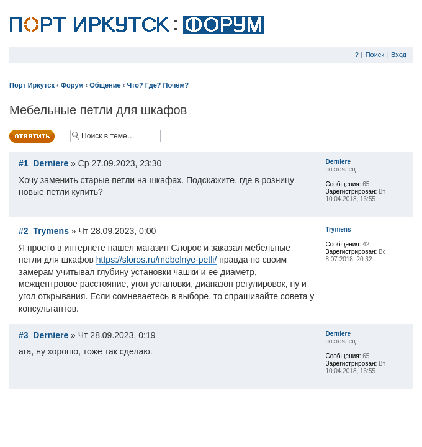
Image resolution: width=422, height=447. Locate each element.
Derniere (50, 163)
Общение (104, 85)
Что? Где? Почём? (158, 85)
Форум (72, 85)
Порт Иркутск (32, 85)
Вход (398, 54)
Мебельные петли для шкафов (98, 110)
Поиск (375, 54)
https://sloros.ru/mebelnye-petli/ (156, 259)
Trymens (51, 231)
